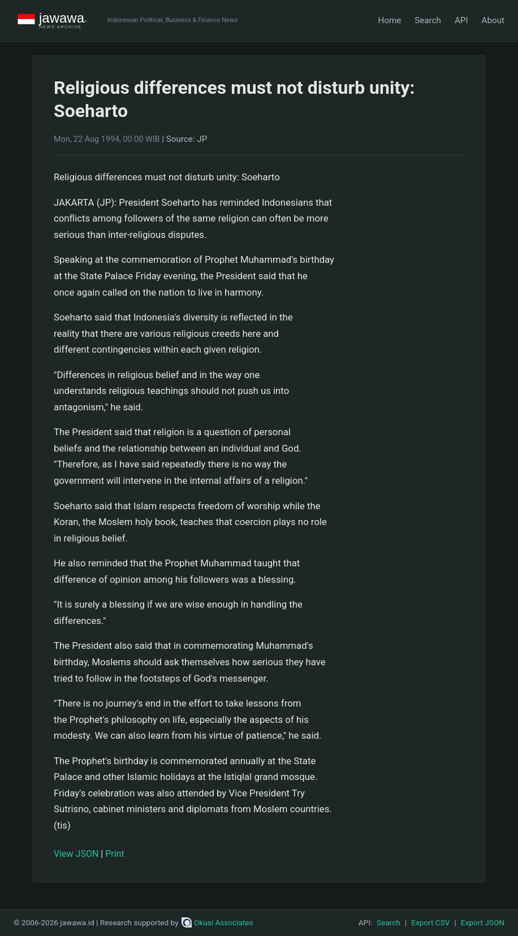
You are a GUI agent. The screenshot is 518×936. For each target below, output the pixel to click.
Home (389, 20)
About (493, 20)
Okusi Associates (217, 922)
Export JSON (482, 922)
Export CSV (430, 922)
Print (114, 853)
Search (428, 20)
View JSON (76, 853)
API (461, 20)
